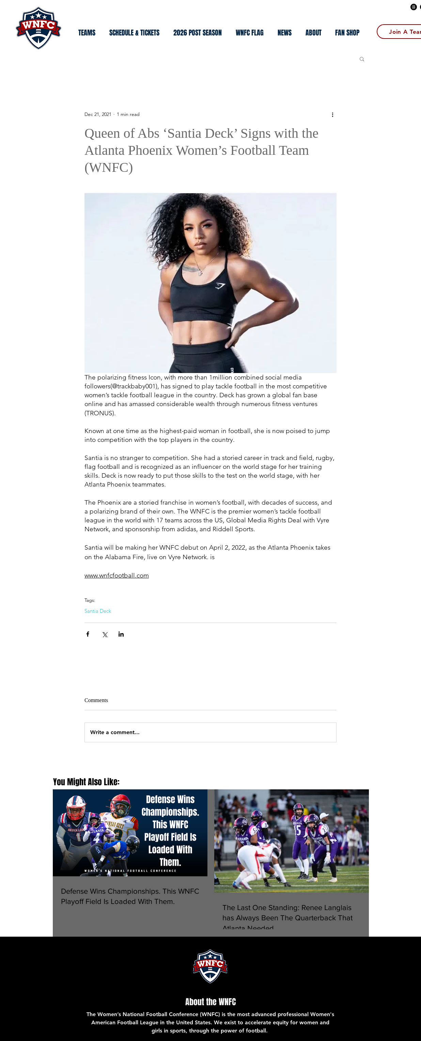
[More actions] (332, 114)
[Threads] (413, 7)
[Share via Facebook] (87, 634)
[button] (197, 32)
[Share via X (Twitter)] (104, 634)
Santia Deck (97, 611)
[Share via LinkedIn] (121, 634)
